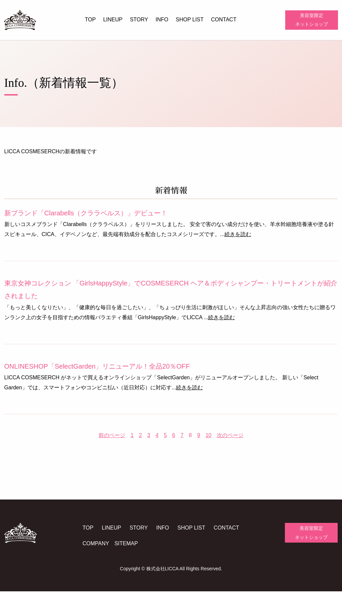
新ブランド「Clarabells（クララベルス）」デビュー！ (85, 214)
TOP (90, 19)
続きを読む (237, 236)
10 (208, 437)
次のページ (230, 437)
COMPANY (98, 546)
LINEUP (113, 19)
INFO (162, 19)
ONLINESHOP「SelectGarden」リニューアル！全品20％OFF (97, 368)
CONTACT (223, 19)
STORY (139, 19)
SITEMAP (128, 546)
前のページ (112, 437)
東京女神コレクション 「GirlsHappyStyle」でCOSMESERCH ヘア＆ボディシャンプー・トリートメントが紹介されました (170, 291)
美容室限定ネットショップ (311, 20)
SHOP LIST (189, 19)
